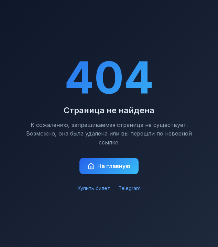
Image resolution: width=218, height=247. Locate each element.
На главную (109, 166)
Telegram (129, 188)
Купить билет (94, 188)
